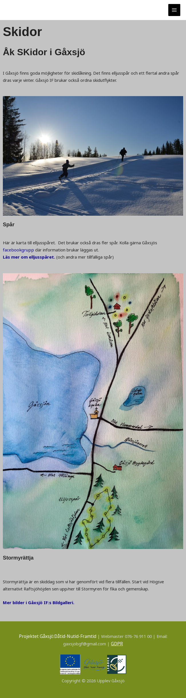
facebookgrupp (18, 250)
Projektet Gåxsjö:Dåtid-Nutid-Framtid (57, 636)
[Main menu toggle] (174, 10)
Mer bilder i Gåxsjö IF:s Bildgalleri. (38, 602)
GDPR (117, 643)
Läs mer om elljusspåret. (29, 257)
